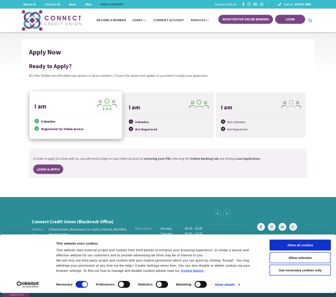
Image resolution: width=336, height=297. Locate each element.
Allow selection (300, 262)
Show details (225, 288)
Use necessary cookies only (300, 274)
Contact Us (52, 4)
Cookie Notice (192, 274)
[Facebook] (243, 4)
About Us (29, 4)
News (72, 4)
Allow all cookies (300, 249)
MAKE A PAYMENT (112, 4)
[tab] (75, 114)
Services (198, 20)
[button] (310, 20)
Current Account (168, 20)
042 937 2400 (302, 4)
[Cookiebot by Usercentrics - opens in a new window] (27, 288)
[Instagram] (249, 4)
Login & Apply (48, 168)
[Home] (44, 20)
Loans (137, 20)
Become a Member (111, 20)
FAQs (88, 4)
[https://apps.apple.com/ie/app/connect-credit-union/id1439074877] (262, 4)
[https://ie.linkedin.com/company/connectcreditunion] (255, 4)
